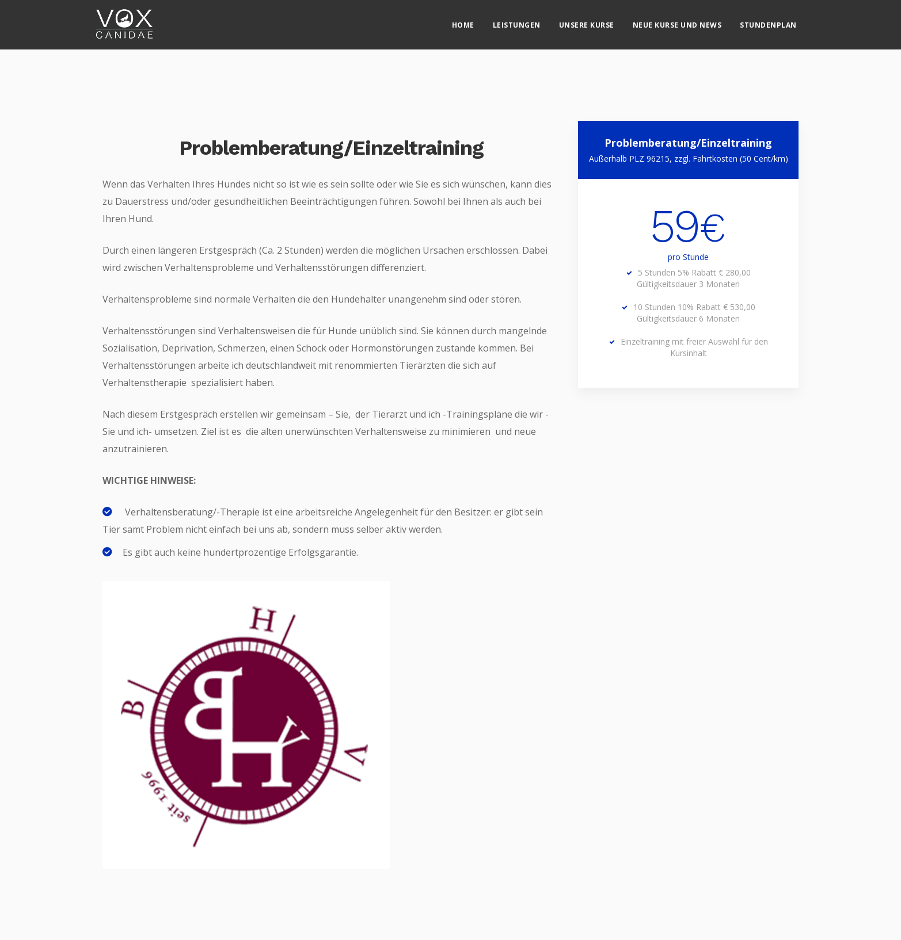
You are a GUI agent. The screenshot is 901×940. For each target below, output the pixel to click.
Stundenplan (768, 20)
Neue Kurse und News (677, 20)
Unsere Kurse (586, 20)
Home (463, 20)
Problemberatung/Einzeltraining (331, 148)
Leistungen (517, 20)
